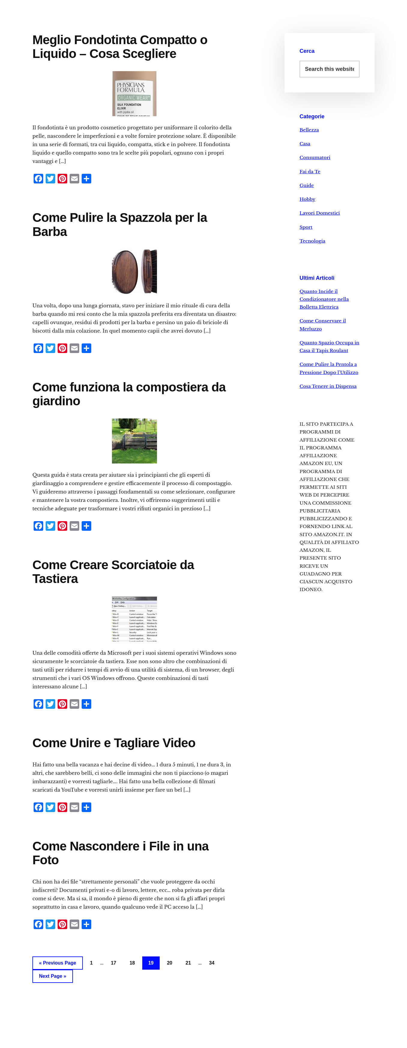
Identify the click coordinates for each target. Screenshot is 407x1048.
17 (113, 962)
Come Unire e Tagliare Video (113, 743)
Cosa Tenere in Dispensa (328, 386)
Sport (306, 227)
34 (212, 962)
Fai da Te (310, 171)
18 (132, 962)
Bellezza (309, 130)
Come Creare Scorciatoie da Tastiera (113, 572)
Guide (307, 185)
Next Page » (52, 976)
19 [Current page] (151, 962)
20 (169, 962)
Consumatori (315, 157)
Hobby (307, 199)
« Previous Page (57, 962)
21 (188, 962)
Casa (305, 143)
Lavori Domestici (320, 213)
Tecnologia (312, 241)
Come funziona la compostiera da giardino (129, 394)
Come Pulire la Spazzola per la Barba (119, 224)
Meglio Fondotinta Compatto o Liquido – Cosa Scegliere (119, 47)
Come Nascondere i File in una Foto (120, 853)
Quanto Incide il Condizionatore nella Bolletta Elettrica (324, 299)
